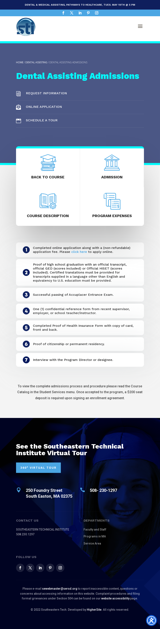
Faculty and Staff (95, 529)
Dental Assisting (36, 62)
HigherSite (94, 609)
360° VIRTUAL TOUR (38, 468)
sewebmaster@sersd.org (59, 588)
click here (79, 252)
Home (19, 62)
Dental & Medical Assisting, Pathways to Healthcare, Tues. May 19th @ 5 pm (80, 4)
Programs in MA (95, 536)
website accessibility (115, 598)
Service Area (92, 543)
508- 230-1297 (103, 490)
